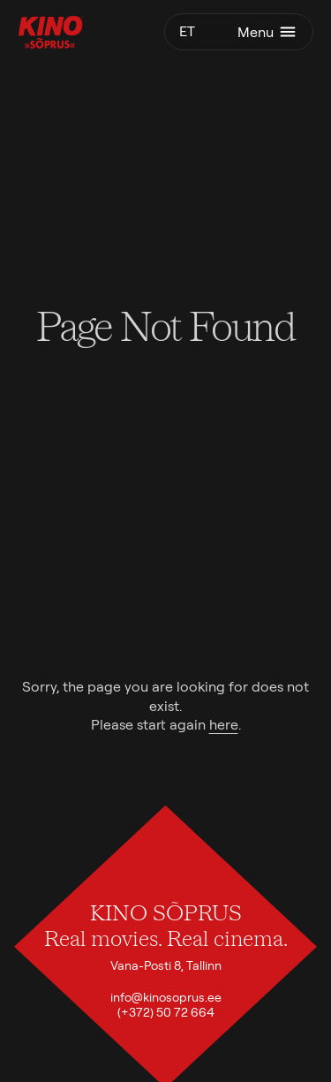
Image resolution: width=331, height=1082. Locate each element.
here (223, 724)
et (187, 31)
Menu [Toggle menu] (267, 31)
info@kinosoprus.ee (166, 997)
